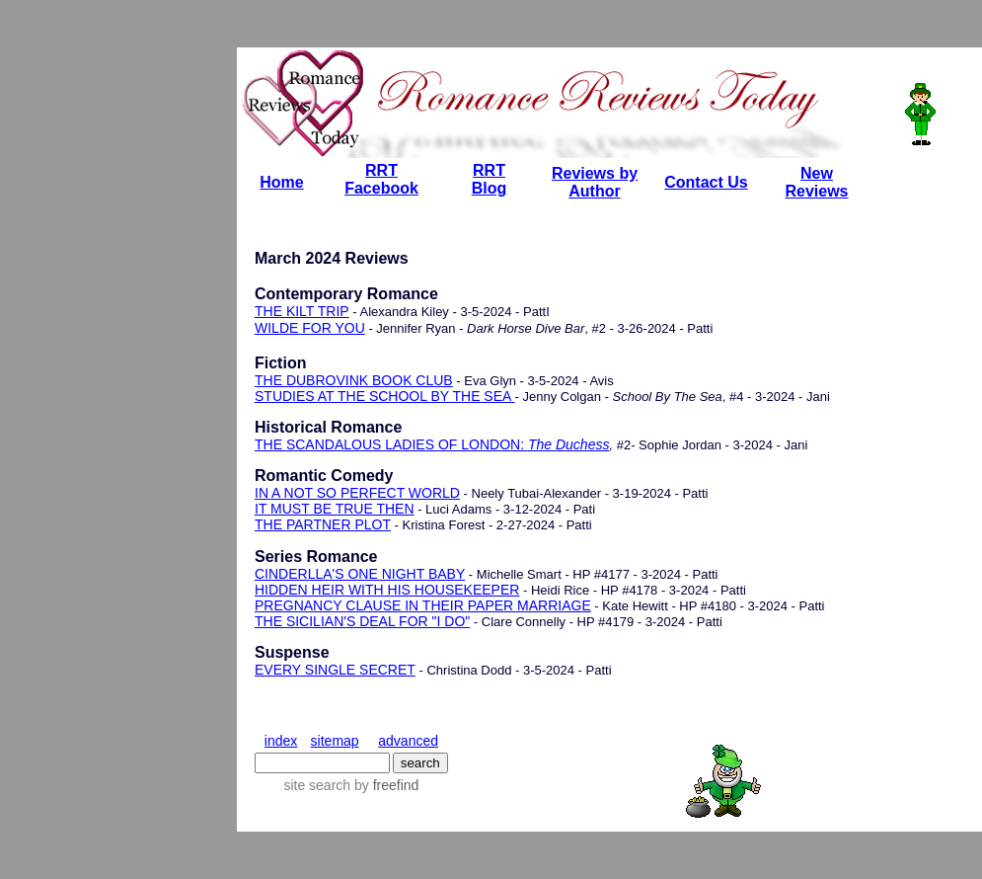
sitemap (335, 741)
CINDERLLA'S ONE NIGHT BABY (360, 574)
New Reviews (816, 182)
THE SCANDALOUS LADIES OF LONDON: (432, 444)
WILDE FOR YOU (310, 328)
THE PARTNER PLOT (323, 524)
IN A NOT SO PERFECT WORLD (357, 493)
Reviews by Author (595, 182)
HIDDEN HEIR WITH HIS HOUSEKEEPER (387, 590)
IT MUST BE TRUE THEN (335, 509)
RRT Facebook (381, 179)
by (384, 785)
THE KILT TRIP (302, 311)
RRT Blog (489, 179)
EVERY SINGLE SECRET (335, 670)
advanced (408, 741)
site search (316, 785)
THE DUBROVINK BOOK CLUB (354, 380)
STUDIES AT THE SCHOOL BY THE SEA (385, 396)
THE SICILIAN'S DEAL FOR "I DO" (362, 621)
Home (281, 182)
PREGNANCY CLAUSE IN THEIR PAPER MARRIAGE (423, 605)
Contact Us (705, 182)
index (280, 741)
